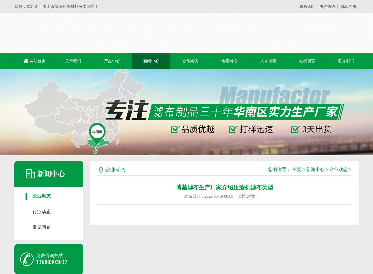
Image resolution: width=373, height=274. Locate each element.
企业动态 (41, 196)
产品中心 (112, 61)
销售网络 (229, 61)
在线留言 (307, 61)
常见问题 (41, 227)
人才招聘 (268, 61)
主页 (296, 169)
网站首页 (38, 61)
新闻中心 (151, 61)
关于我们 (73, 61)
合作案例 (190, 61)
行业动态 (41, 211)
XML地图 (348, 6)
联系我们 (307, 6)
